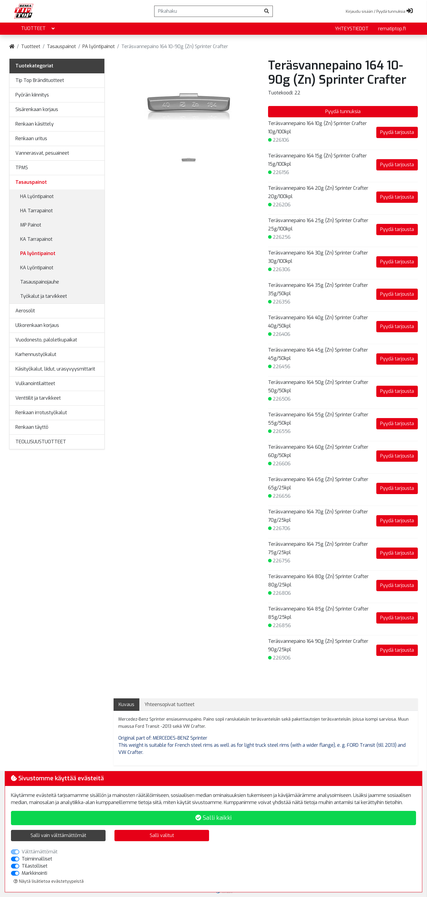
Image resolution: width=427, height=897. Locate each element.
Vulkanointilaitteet (35, 383)
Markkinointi (34, 873)
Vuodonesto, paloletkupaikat (46, 340)
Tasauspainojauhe (39, 282)
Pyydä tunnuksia (343, 111)
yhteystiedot (352, 29)
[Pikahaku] (207, 11)
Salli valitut (162, 835)
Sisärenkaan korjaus (36, 109)
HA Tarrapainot (36, 211)
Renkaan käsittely (34, 124)
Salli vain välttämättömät (58, 835)
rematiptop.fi (392, 29)
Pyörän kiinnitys (32, 95)
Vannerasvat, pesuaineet (42, 153)
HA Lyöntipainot (37, 196)
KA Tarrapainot (36, 239)
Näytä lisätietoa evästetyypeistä (49, 881)
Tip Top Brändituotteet (39, 80)
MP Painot (30, 225)
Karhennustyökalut (35, 354)
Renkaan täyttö (31, 427)
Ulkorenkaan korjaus (37, 325)
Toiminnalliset (37, 859)
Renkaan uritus (31, 138)
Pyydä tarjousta (397, 132)
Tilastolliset (34, 866)
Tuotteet (38, 28)
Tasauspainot (61, 46)
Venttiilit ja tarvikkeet (38, 398)
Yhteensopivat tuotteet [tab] (169, 704)
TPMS (21, 167)
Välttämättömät (40, 852)
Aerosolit (25, 311)
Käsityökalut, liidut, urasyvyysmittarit (55, 369)
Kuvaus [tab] (126, 704)
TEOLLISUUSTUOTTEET (40, 442)
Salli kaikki (213, 818)
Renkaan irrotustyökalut (41, 412)
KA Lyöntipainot (36, 268)
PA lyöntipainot (98, 46)
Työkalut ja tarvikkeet (43, 296)
